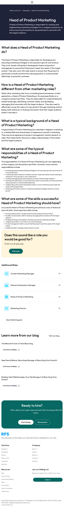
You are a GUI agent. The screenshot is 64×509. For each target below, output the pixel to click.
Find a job (16, 251)
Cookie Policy (5, 491)
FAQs (2, 482)
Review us (35, 455)
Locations (35, 461)
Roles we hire (5, 458)
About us (34, 449)
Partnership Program (7, 479)
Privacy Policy (5, 485)
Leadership (4, 461)
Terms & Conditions (6, 488)
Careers (34, 452)
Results (3, 455)
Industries (4, 464)
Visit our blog (54, 336)
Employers (4, 449)
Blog (2, 473)
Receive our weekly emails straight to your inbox (46, 473)
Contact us (35, 458)
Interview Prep (5, 476)
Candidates (4, 452)
